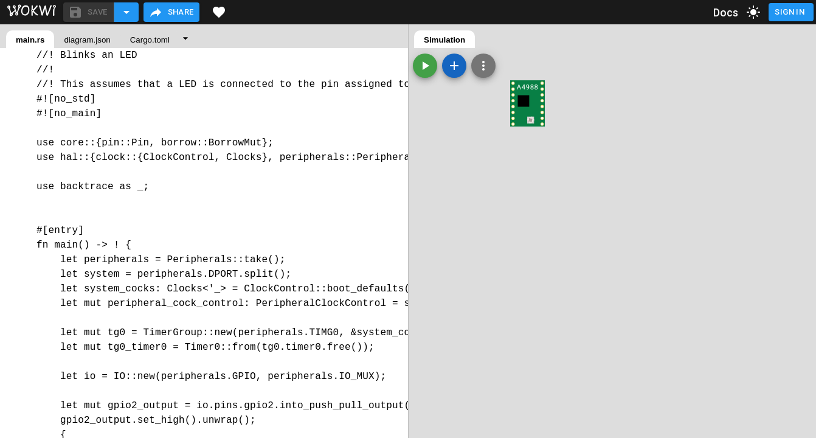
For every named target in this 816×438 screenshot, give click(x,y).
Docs (726, 12)
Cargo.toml (150, 39)
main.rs (30, 39)
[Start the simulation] (425, 66)
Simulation (444, 39)
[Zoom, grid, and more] (483, 66)
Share (171, 12)
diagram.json (87, 39)
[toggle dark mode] (753, 12)
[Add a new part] (454, 66)
